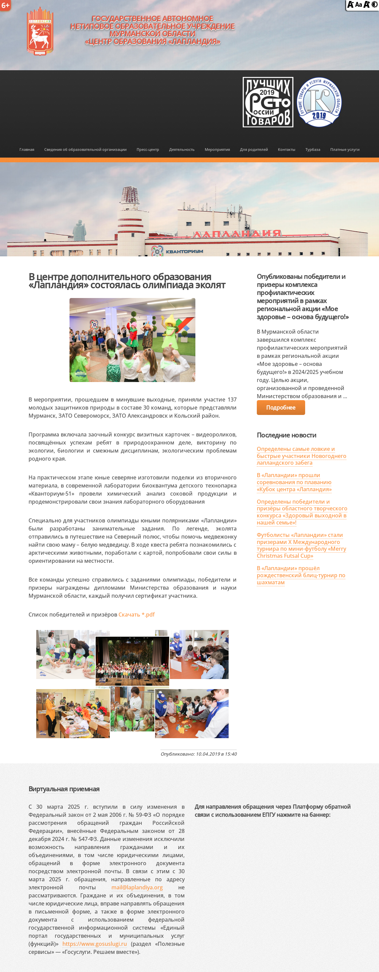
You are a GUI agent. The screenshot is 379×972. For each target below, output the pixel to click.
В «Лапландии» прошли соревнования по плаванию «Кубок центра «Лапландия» (294, 482)
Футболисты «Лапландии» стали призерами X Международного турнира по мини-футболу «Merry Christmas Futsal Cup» (301, 545)
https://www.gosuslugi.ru (94, 943)
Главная (26, 149)
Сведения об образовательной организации (85, 149)
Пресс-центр (148, 149)
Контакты (286, 149)
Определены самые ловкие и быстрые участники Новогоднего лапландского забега (301, 456)
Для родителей (254, 149)
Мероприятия (217, 149)
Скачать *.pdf (137, 614)
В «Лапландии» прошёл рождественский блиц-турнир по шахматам (301, 575)
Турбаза (312, 149)
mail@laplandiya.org (137, 887)
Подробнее (280, 407)
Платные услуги (345, 149)
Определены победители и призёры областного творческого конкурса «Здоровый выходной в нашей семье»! (302, 512)
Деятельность (182, 149)
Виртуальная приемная (64, 788)
